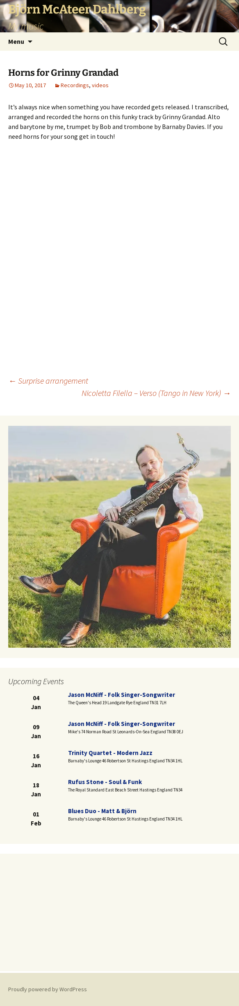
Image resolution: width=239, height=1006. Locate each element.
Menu (16, 41)
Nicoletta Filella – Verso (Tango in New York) (156, 393)
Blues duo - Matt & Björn (102, 811)
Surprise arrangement (48, 380)
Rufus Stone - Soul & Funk (105, 782)
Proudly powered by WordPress (47, 989)
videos (100, 85)
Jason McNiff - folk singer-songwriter (121, 695)
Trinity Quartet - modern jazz (110, 753)
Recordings (75, 85)
